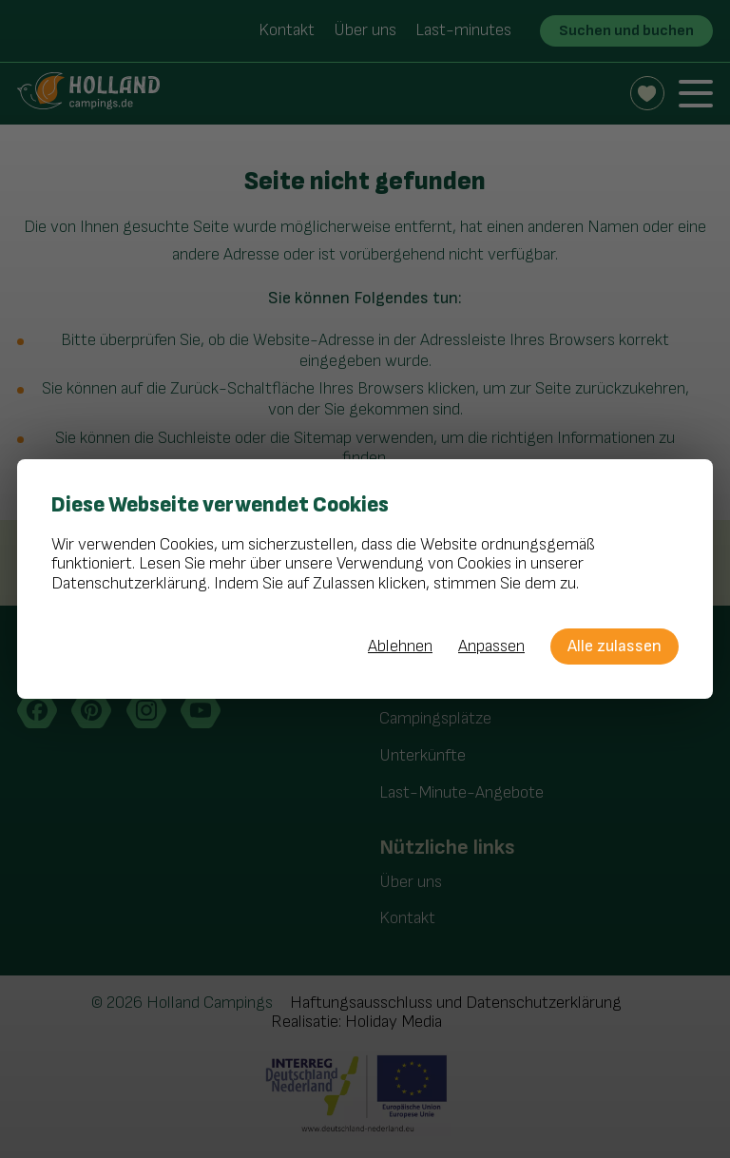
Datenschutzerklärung (129, 583)
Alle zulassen (614, 646)
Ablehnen (400, 646)
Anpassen (491, 646)
